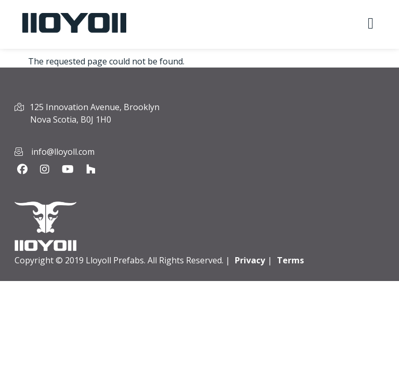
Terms (290, 260)
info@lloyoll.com (63, 151)
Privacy (250, 260)
